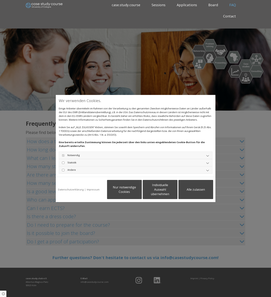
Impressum (93, 189)
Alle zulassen (196, 189)
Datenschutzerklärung (71, 189)
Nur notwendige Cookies (124, 189)
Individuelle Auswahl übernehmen (160, 189)
